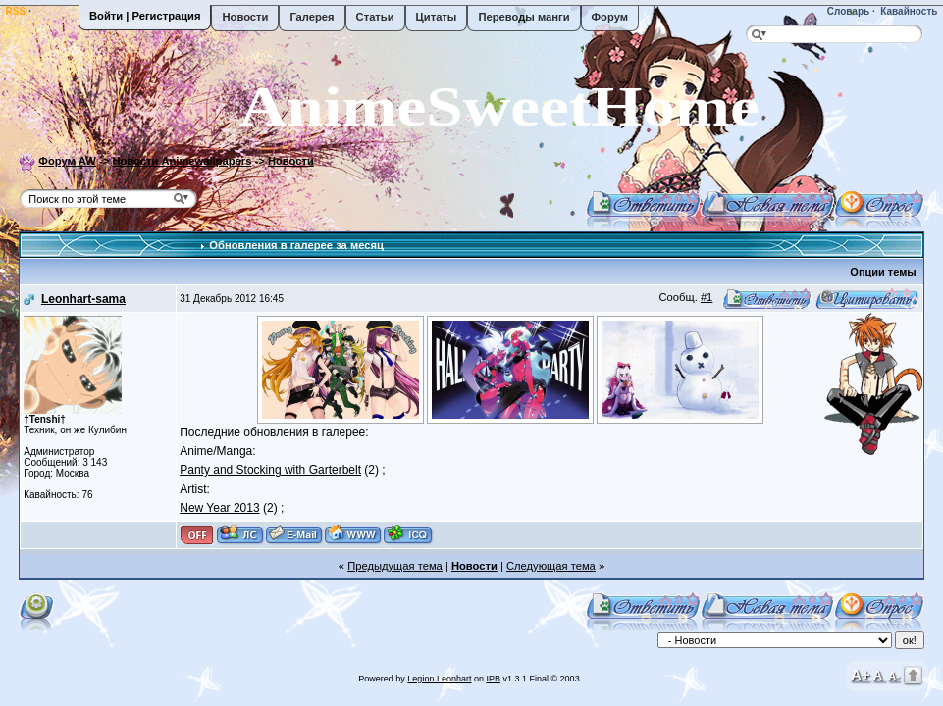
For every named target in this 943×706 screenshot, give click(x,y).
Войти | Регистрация (144, 16)
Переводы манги (523, 17)
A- (894, 675)
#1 (706, 297)
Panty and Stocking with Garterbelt (270, 470)
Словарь (846, 11)
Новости (245, 17)
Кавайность (908, 11)
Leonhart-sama (83, 299)
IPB (493, 678)
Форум (610, 17)
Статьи (375, 17)
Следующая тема (551, 566)
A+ (860, 674)
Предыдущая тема (395, 566)
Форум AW (67, 161)
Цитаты (436, 17)
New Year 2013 (219, 508)
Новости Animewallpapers (181, 161)
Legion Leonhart (439, 678)
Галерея (311, 17)
